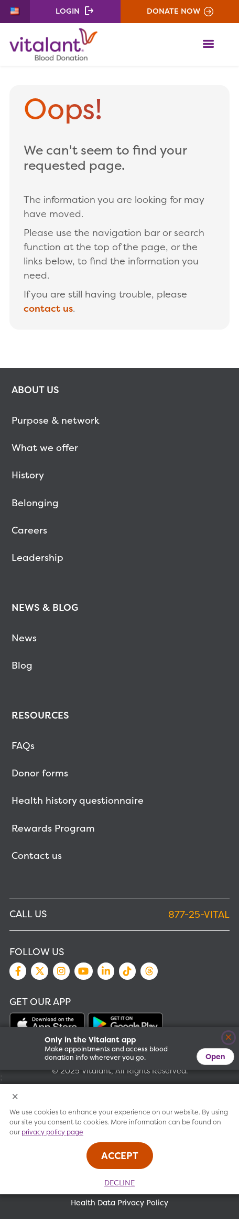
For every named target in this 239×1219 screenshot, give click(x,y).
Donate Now (173, 11)
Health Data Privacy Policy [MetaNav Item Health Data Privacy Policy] (119, 1202)
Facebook (17, 970)
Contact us (37, 855)
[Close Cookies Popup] (15, 1097)
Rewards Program (53, 828)
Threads (148, 970)
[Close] (229, 1038)
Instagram (61, 970)
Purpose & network (56, 420)
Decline (119, 1183)
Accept (119, 1155)
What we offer (45, 447)
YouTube (83, 971)
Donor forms (40, 773)
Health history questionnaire (78, 800)
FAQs (23, 745)
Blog (22, 665)
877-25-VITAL (199, 914)
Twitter (39, 970)
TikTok (127, 970)
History (28, 475)
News (24, 637)
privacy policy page (52, 1132)
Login (68, 11)
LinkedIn (105, 970)
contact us (48, 308)
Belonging (35, 502)
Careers (29, 530)
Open (215, 1056)
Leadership (37, 557)
